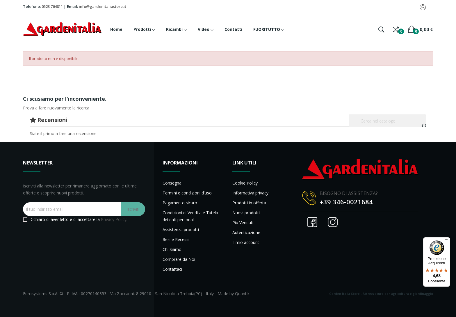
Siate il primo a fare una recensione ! (64, 133)
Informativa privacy (250, 193)
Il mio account (245, 242)
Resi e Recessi (176, 239)
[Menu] (446, 240)
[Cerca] (387, 120)
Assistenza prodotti (181, 229)
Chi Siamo (172, 249)
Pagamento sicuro (180, 203)
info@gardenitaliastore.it (102, 6)
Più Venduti (242, 222)
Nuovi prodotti (246, 212)
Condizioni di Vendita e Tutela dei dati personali (190, 216)
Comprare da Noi (179, 259)
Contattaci (172, 269)
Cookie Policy (245, 183)
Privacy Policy (114, 219)
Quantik (242, 293)
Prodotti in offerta (249, 203)
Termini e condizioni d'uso (187, 193)
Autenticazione (246, 232)
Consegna (172, 183)
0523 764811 (52, 6)
